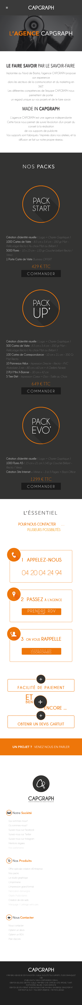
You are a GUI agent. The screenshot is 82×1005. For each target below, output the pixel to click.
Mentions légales (57, 990)
